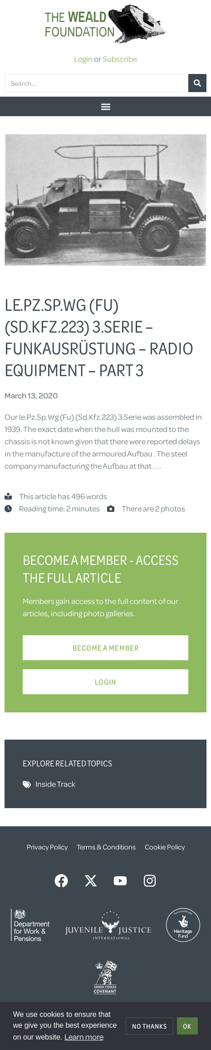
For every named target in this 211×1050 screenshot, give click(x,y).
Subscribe (120, 59)
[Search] (197, 83)
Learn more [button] (83, 1036)
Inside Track (55, 784)
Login (83, 59)
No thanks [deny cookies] (149, 1025)
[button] (105, 106)
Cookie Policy (165, 846)
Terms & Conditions (106, 846)
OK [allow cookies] (187, 1025)
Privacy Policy (47, 846)
